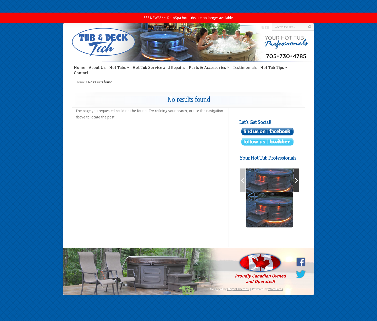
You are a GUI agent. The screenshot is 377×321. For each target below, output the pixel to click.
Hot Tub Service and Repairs (158, 67)
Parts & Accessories (207, 67)
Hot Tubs (117, 67)
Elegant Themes (238, 289)
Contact (81, 72)
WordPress (275, 289)
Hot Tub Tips (272, 67)
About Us (97, 67)
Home (79, 67)
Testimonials (245, 67)
